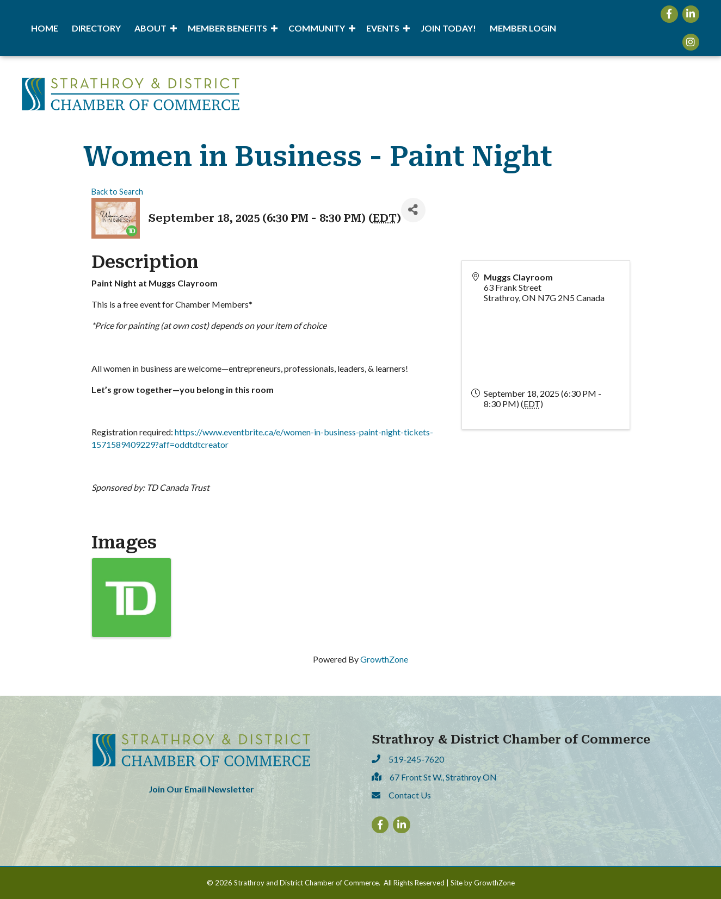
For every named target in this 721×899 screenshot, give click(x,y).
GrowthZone (384, 659)
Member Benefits (227, 28)
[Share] (413, 210)
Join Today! (448, 28)
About (150, 28)
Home (44, 28)
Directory (96, 28)
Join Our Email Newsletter (201, 789)
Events (382, 28)
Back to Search (117, 191)
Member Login (523, 28)
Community (316, 28)
